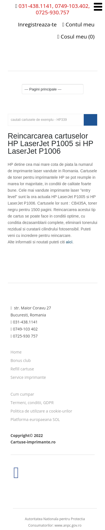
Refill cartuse (22, 369)
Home (16, 352)
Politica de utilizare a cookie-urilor (41, 411)
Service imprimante (28, 377)
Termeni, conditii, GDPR (32, 402)
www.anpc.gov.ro (68, 525)
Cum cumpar (22, 394)
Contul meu (78, 24)
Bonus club (21, 360)
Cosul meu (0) (76, 36)
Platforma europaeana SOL (35, 419)
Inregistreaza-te (37, 24)
